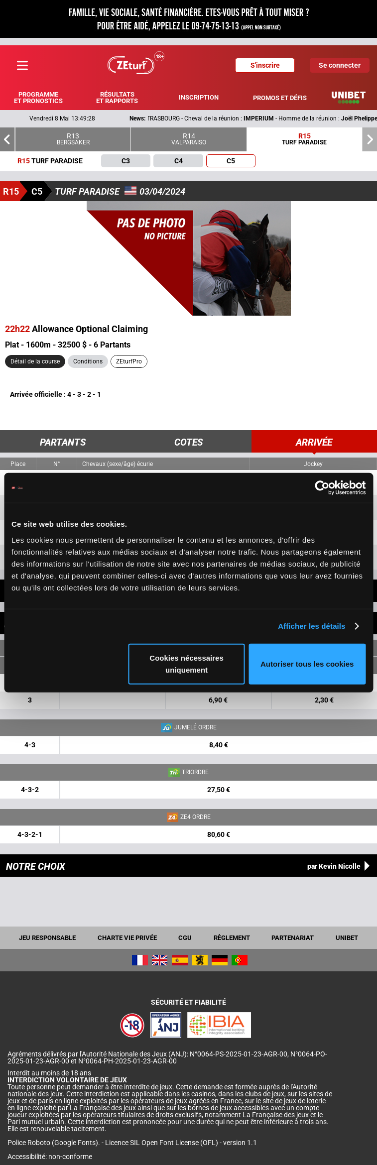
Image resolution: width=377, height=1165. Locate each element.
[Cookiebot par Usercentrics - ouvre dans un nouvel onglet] (322, 487)
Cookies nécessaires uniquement (186, 663)
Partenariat (292, 937)
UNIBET (347, 937)
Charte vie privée (127, 937)
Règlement (232, 937)
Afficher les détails (311, 626)
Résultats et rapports (117, 98)
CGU (185, 937)
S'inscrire (265, 65)
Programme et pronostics (38, 98)
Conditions (88, 361)
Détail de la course (35, 361)
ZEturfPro (129, 361)
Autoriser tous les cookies (307, 663)
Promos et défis (280, 98)
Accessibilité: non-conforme (49, 1157)
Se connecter (340, 65)
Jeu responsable (47, 937)
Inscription (199, 97)
